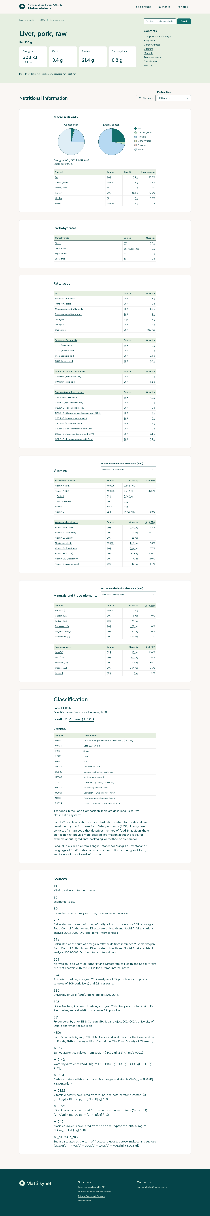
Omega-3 (59, 319)
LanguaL (59, 846)
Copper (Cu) (61, 668)
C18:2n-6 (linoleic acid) (66, 397)
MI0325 (111, 485)
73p (126, 319)
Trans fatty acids (63, 303)
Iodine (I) (59, 673)
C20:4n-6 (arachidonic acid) (68, 423)
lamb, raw (35, 74)
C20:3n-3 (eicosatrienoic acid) (69, 408)
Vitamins (148, 48)
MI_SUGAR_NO (131, 248)
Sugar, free (60, 259)
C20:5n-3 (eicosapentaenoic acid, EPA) (74, 428)
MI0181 (110, 182)
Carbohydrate (61, 182)
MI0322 (111, 491)
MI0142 (110, 203)
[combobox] (160, 21)
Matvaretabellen (40, 8)
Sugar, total (60, 248)
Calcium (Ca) (61, 615)
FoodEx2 (59, 822)
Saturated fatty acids (65, 298)
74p (126, 324)
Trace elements (152, 57)
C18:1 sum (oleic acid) (65, 382)
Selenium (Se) (61, 662)
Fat (56, 177)
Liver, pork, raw (57, 20)
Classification (151, 61)
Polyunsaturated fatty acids (68, 314)
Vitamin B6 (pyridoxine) (66, 548)
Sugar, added (61, 253)
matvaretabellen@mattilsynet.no (152, 1187)
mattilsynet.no (84, 1200)
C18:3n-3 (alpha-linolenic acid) (69, 402)
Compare (145, 98)
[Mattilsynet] (35, 1183)
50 (108, 187)
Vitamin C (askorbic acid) (67, 564)
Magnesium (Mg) (63, 631)
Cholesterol (60, 330)
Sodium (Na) (61, 621)
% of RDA (150, 480)
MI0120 (110, 610)
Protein (58, 193)
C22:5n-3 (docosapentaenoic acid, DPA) (74, 434)
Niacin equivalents (63, 543)
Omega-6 (59, 324)
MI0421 (110, 543)
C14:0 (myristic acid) (64, 350)
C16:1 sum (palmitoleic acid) (68, 376)
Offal (42, 20)
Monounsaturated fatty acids (69, 309)
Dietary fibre (61, 187)
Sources (148, 65)
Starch (58, 243)
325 (109, 673)
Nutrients (164, 6)
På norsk (182, 6)
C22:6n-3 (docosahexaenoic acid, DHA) (74, 439)
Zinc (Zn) (59, 657)
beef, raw (72, 74)
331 (125, 243)
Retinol (60, 496)
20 (108, 501)
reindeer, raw (60, 74)
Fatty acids (149, 40)
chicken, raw (47, 74)
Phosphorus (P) (62, 636)
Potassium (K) (62, 626)
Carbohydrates (152, 44)
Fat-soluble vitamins (65, 480)
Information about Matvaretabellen (94, 1191)
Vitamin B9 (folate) (64, 553)
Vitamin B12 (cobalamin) (66, 558)
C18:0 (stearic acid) (64, 361)
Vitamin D (59, 506)
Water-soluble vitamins (66, 522)
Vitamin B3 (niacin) (64, 538)
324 (109, 512)
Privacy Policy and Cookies (91, 1196)
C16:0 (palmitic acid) (64, 356)
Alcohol (58, 198)
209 (109, 177)
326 (109, 496)
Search (184, 21)
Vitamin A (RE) (62, 491)
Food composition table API (91, 1187)
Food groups (142, 6)
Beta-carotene (64, 501)
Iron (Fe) (59, 652)
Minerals (148, 53)
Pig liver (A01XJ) (81, 719)
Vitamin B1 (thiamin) (64, 527)
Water (58, 203)
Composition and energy (157, 36)
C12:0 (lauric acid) (63, 345)
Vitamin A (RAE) (62, 485)
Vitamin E (59, 512)
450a (109, 506)
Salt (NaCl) (60, 610)
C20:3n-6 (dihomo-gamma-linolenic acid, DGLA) (78, 413)
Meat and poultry (27, 20)
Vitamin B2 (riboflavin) (65, 532)
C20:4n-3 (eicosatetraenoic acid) (71, 418)
